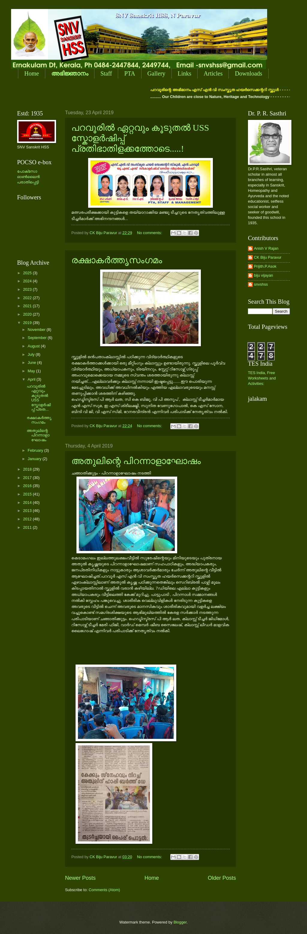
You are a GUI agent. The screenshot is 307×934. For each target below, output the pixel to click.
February (36, 450)
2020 (28, 314)
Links (185, 73)
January (35, 459)
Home (31, 73)
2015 (28, 494)
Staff (106, 73)
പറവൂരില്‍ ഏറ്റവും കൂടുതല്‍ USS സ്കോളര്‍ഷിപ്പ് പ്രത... (39, 398)
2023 (28, 289)
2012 (28, 519)
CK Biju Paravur (268, 257)
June (32, 362)
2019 (28, 322)
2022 (28, 298)
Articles (213, 73)
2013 (28, 510)
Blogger (180, 922)
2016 (28, 485)
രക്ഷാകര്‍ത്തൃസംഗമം (116, 260)
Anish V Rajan (266, 248)
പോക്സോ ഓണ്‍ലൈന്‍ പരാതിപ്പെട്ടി (28, 176)
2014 (28, 502)
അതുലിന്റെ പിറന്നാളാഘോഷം (136, 461)
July (31, 354)
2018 (28, 469)
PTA (129, 73)
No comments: (150, 233)
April (32, 379)
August (34, 346)
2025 (28, 273)
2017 (28, 477)
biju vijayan (263, 275)
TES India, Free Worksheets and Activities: (262, 378)
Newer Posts (80, 878)
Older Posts (222, 878)
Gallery (156, 73)
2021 (28, 306)
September (38, 337)
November (37, 329)
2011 (28, 527)
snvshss (261, 284)
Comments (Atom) (104, 890)
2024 (28, 281)
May (32, 371)
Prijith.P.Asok (265, 266)
